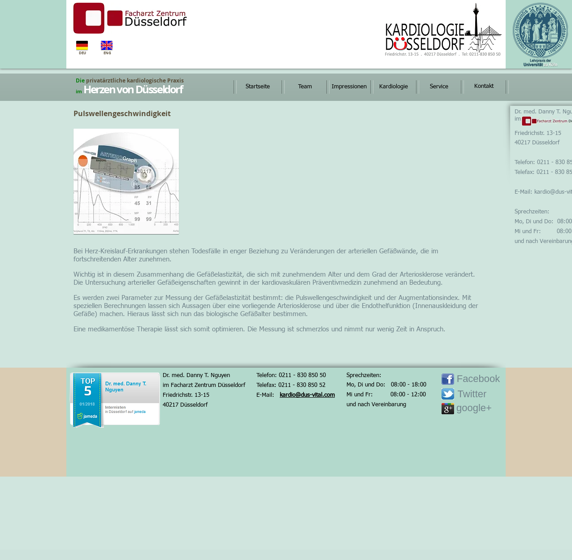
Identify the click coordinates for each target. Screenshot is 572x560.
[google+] (474, 408)
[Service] (438, 87)
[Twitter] (472, 394)
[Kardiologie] (393, 87)
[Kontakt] (484, 86)
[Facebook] (478, 379)
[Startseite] (257, 87)
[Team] (305, 87)
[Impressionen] (349, 87)
